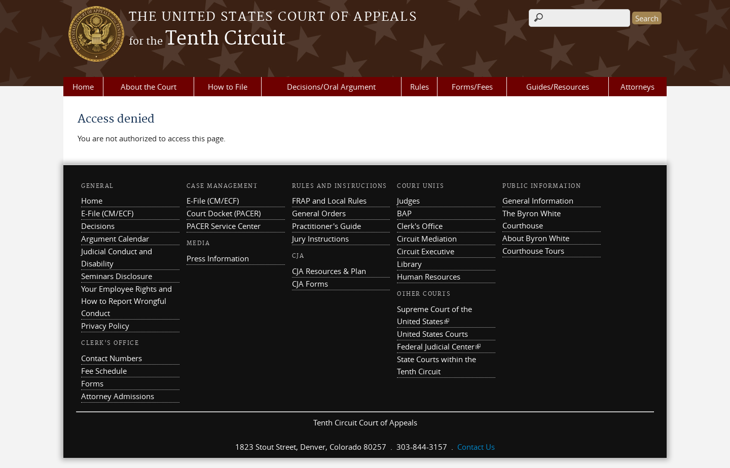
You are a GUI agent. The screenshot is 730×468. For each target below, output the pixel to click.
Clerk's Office (420, 226)
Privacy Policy (105, 326)
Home (83, 87)
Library (409, 264)
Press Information (218, 258)
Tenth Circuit (207, 39)
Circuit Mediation (427, 238)
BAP (404, 213)
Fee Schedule (104, 371)
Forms (92, 383)
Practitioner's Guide (326, 226)
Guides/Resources (557, 87)
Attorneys (637, 87)
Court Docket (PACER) (224, 213)
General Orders (319, 213)
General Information (537, 201)
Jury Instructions (320, 238)
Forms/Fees (472, 87)
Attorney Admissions (117, 396)
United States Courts (432, 334)
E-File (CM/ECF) (107, 213)
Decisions (98, 226)
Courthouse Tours (533, 251)
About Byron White (535, 238)
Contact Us (476, 447)
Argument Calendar (115, 238)
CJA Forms (310, 284)
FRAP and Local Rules (329, 201)
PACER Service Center (224, 226)
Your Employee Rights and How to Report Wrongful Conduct (126, 301)
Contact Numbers (111, 358)
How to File (227, 87)
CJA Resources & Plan (329, 271)
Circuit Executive (425, 251)
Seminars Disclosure (116, 276)
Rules (419, 87)
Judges (408, 201)
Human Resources (428, 276)
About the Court (148, 87)
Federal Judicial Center (439, 346)
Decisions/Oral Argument (331, 87)
